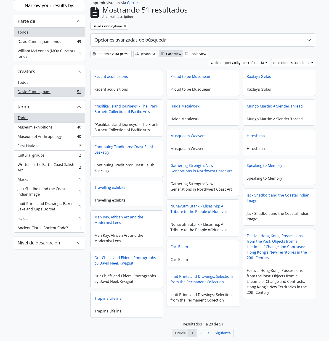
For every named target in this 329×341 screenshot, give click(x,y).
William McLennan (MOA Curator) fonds (49, 53)
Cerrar (132, 2)
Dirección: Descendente (291, 62)
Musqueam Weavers (188, 135)
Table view (195, 54)
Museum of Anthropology (49, 137)
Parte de (26, 21)
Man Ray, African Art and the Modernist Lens (118, 220)
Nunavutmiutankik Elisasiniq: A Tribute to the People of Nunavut (198, 209)
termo (24, 107)
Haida (49, 219)
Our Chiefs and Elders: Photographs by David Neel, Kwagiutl (125, 260)
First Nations (49, 147)
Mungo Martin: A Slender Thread (275, 106)
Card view (171, 54)
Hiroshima (256, 135)
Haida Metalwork (184, 106)
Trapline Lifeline (108, 298)
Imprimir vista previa (111, 54)
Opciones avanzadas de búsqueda (130, 40)
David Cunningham (49, 92)
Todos (23, 32)
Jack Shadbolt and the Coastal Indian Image (49, 191)
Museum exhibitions (49, 128)
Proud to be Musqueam (190, 76)
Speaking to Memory (264, 165)
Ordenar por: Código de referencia (238, 62)
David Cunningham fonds (49, 42)
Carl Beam (179, 246)
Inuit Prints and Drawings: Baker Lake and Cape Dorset (49, 206)
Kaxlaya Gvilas (259, 76)
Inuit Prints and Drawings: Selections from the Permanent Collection (201, 279)
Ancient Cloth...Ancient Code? (49, 228)
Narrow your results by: (49, 5)
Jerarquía (145, 54)
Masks (49, 180)
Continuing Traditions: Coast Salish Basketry (124, 149)
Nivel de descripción (39, 243)
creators (26, 71)
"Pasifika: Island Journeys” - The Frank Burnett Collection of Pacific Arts (126, 109)
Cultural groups (49, 156)
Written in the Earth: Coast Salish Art (49, 167)
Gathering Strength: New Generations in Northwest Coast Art (201, 168)
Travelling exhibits (109, 187)
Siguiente (223, 333)
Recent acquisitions (111, 76)
